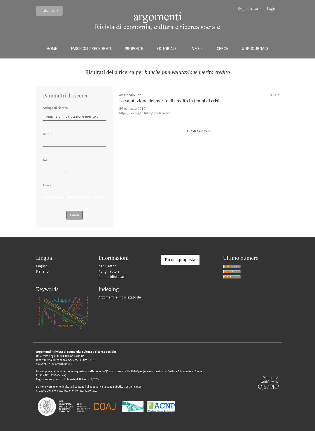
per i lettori (107, 266)
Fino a (47, 185)
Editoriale (167, 48)
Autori (47, 134)
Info (195, 48)
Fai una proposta (180, 259)
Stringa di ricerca (55, 108)
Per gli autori (108, 271)
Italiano (51, 10)
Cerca (222, 48)
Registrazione (250, 8)
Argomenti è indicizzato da (119, 297)
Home (52, 48)
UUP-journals (255, 48)
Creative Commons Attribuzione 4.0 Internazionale (66, 390)
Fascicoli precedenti (91, 48)
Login (271, 8)
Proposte (134, 48)
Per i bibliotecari (112, 277)
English (41, 266)
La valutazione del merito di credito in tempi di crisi (169, 101)
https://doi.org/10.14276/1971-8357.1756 (145, 113)
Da (45, 160)
